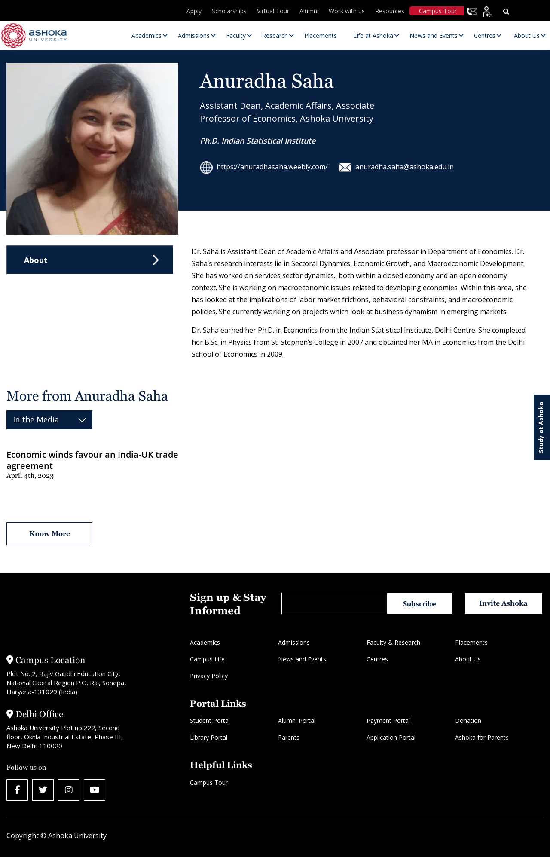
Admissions (294, 642)
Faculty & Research (393, 642)
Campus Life (207, 659)
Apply (194, 11)
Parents (288, 737)
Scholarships (229, 11)
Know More (49, 534)
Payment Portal (388, 720)
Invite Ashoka (503, 603)
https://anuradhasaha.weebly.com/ (264, 166)
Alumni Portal (296, 720)
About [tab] (36, 260)
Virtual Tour (273, 11)
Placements (471, 642)
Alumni (308, 11)
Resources (389, 11)
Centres (377, 659)
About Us (468, 659)
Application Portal (391, 737)
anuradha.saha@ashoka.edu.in (396, 166)
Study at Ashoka (541, 427)
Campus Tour (438, 11)
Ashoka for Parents (482, 737)
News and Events (302, 659)
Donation (468, 720)
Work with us (347, 11)
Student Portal (210, 720)
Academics (205, 642)
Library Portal (208, 737)
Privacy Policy (209, 676)
